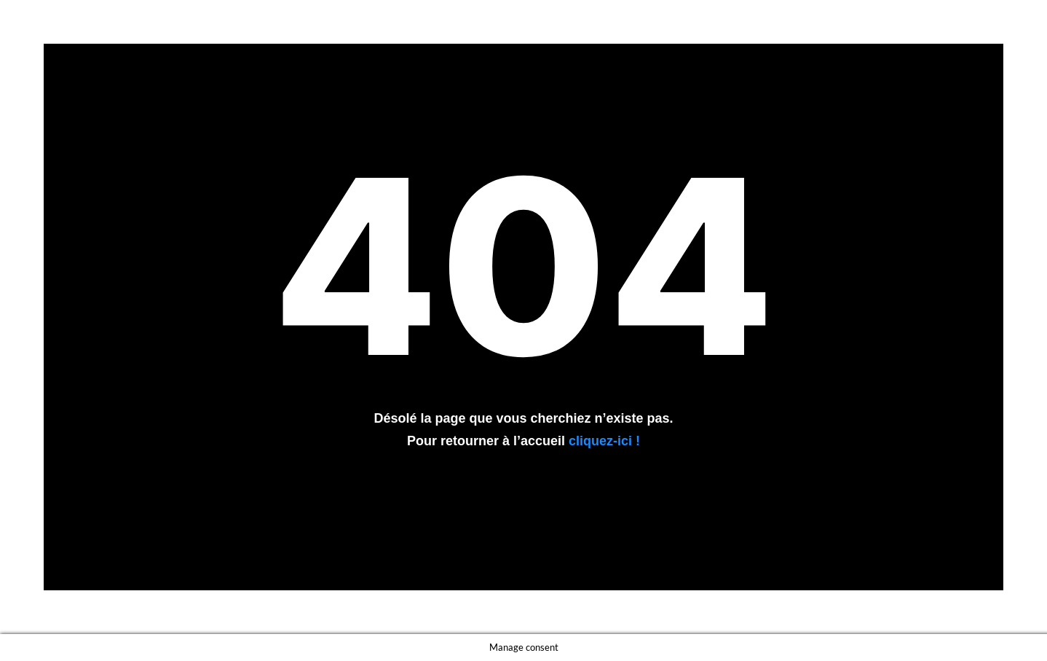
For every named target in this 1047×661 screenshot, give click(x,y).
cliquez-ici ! (604, 441)
